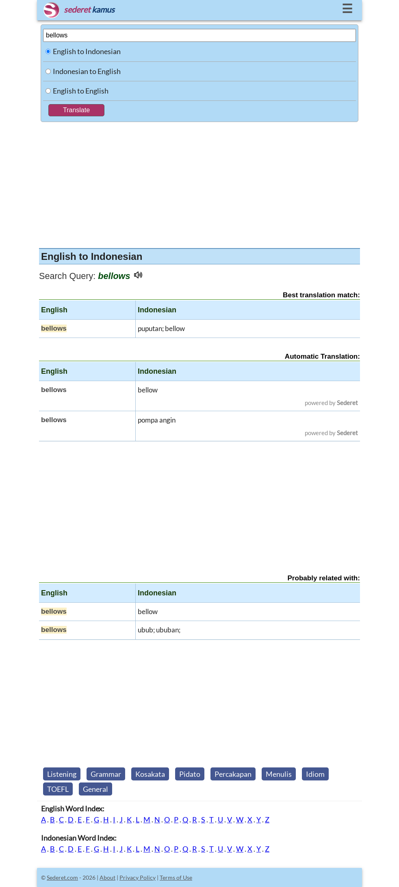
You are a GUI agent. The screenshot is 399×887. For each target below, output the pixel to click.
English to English (80, 90)
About (107, 877)
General (95, 789)
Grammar (106, 773)
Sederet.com (62, 877)
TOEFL (58, 789)
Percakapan (233, 773)
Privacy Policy (137, 877)
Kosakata (150, 773)
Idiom (315, 773)
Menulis (279, 773)
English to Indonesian (87, 51)
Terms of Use (176, 877)
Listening (61, 773)
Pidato (189, 773)
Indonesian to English (87, 71)
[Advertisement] (199, 183)
